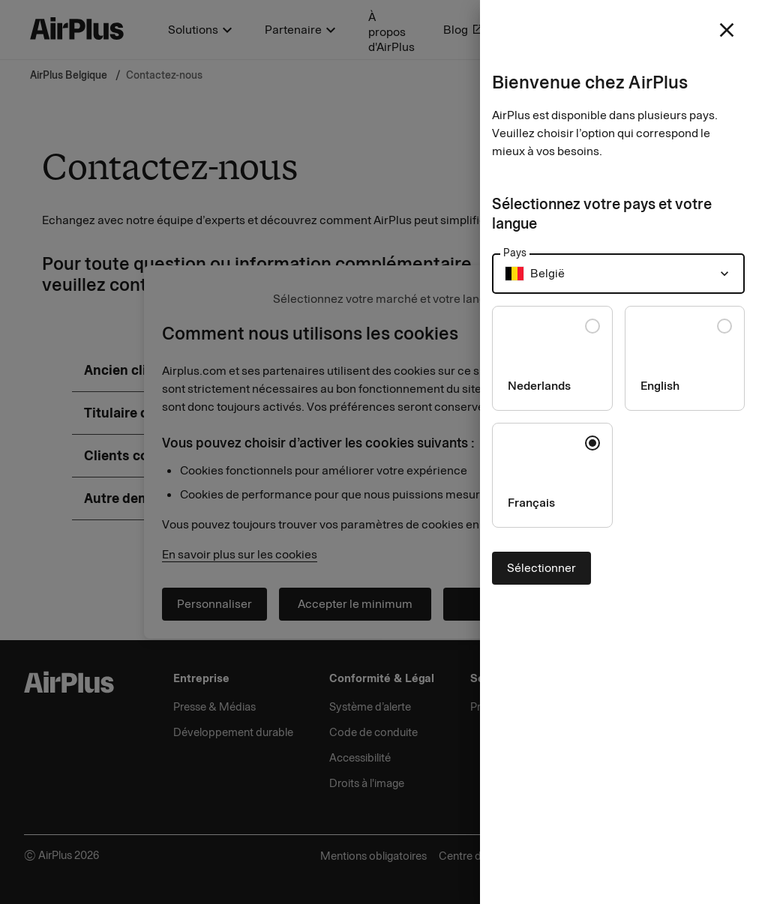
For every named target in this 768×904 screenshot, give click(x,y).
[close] (727, 30)
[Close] (384, 452)
